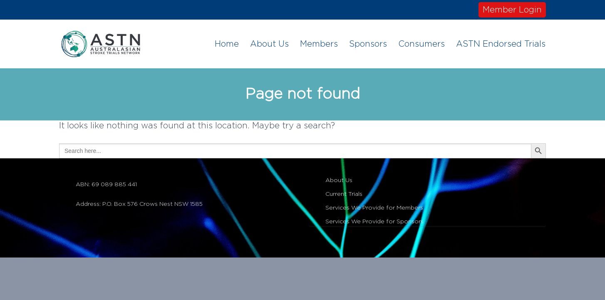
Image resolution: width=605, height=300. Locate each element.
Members (319, 44)
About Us (269, 44)
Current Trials (343, 194)
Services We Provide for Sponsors (374, 222)
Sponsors (368, 44)
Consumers (421, 44)
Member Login (512, 10)
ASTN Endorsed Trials (500, 44)
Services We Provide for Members (374, 208)
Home (227, 44)
